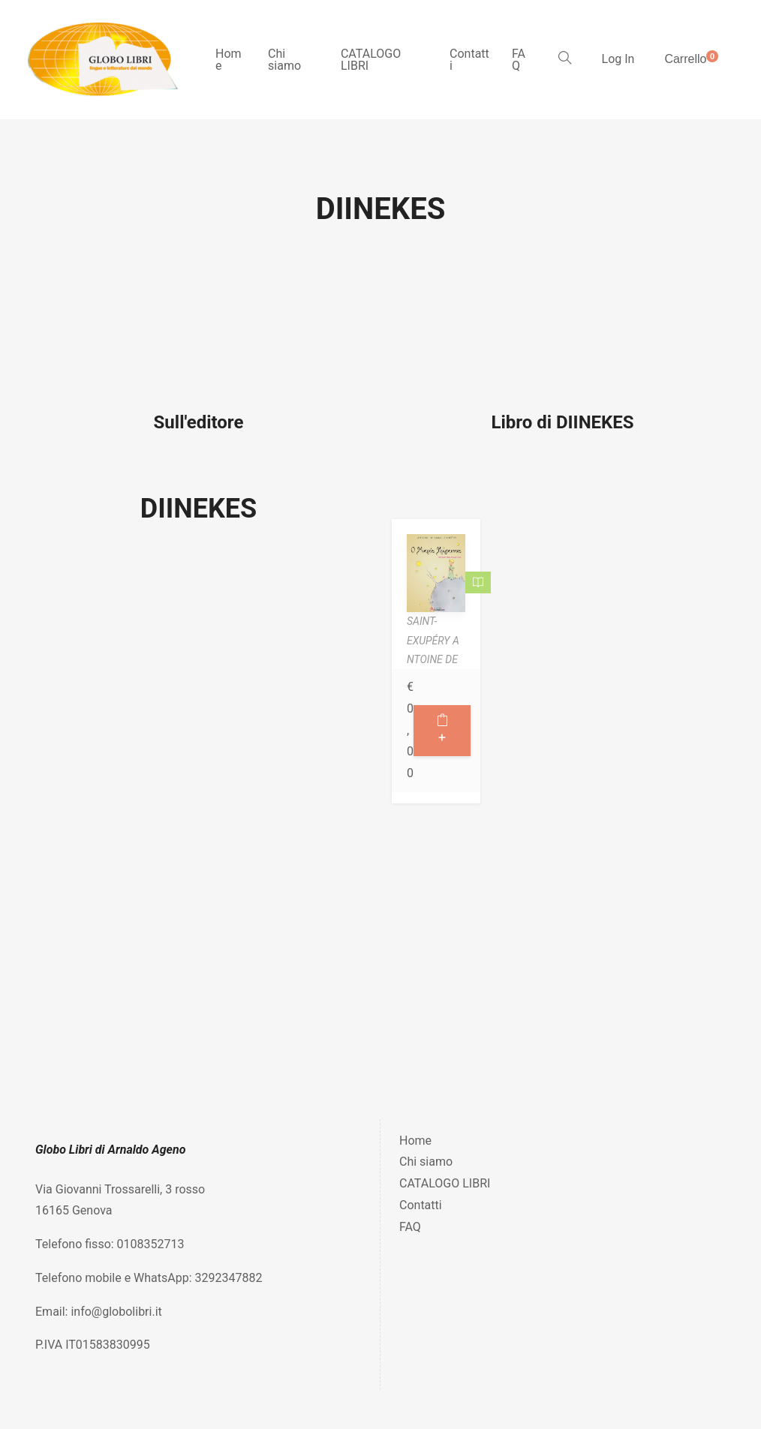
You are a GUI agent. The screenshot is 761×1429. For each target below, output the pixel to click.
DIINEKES (198, 508)
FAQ (518, 60)
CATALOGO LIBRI (371, 60)
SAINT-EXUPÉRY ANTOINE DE (433, 640)
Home (228, 60)
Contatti (469, 60)
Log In (618, 59)
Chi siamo (284, 60)
